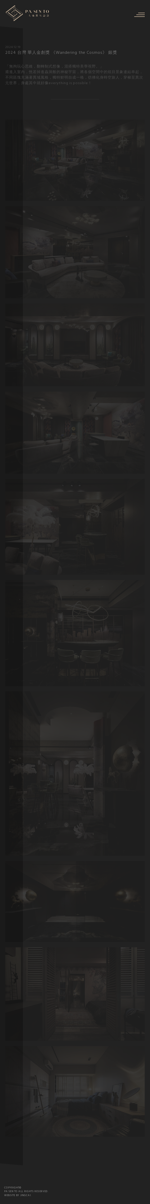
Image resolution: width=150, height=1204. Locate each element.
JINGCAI (25, 1195)
